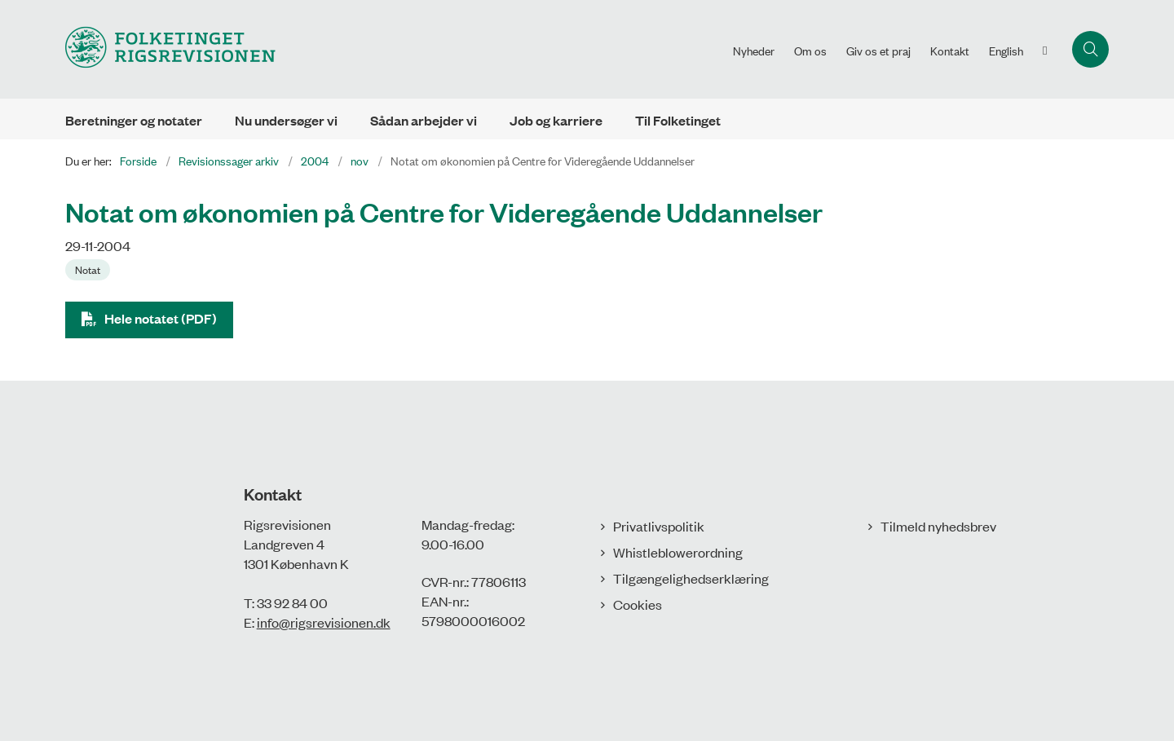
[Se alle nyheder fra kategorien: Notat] (89, 268)
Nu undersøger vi (286, 120)
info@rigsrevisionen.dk (324, 622)
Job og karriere (556, 120)
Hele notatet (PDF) (160, 318)
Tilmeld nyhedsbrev (938, 526)
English (1006, 50)
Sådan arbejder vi (423, 120)
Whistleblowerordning (678, 552)
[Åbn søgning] (1090, 49)
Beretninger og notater (133, 120)
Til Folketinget (678, 120)
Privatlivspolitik (658, 526)
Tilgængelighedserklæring (691, 578)
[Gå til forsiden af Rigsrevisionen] (170, 49)
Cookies (637, 604)
